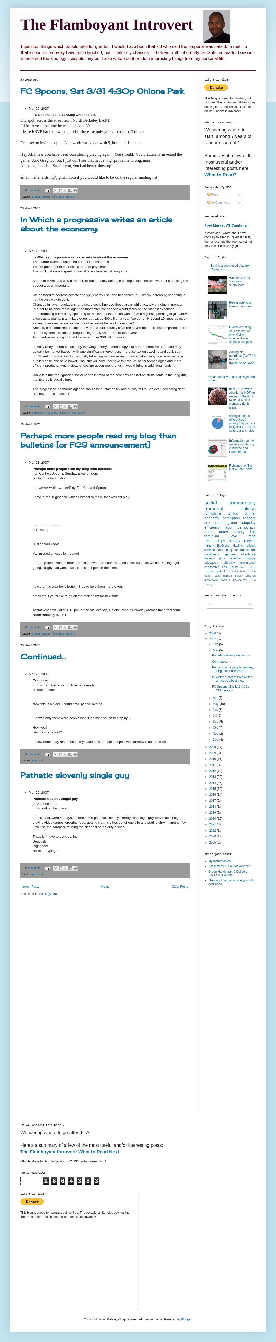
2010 (213, 759)
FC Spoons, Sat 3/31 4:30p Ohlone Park (102, 91)
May (216, 704)
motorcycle (211, 579)
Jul (215, 715)
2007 (213, 639)
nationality (229, 562)
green (232, 523)
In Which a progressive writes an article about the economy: (96, 224)
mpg (252, 536)
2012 (213, 771)
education (211, 562)
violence (235, 558)
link (253, 532)
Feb (216, 644)
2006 (213, 633)
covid (253, 579)
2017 (213, 800)
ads (224, 567)
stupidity (249, 523)
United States (76, 412)
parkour (225, 579)
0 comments (32, 190)
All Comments (218, 202)
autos (223, 532)
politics (63, 412)
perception (231, 518)
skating (208, 584)
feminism (211, 536)
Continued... (43, 656)
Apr (215, 698)
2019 (213, 812)
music (218, 571)
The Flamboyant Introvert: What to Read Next (69, 1151)
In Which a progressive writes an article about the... (232, 678)
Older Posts (180, 886)
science (209, 550)
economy (51, 412)
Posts (213, 194)
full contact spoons (63, 196)
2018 (213, 806)
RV (225, 571)
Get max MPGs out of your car (229, 866)
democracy (247, 527)
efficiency (212, 527)
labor (229, 527)
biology (234, 541)
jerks (222, 558)
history (239, 532)
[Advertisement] (224, 970)
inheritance (248, 554)
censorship (211, 567)
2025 (213, 842)
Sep (216, 721)
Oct (215, 727)
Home (105, 886)
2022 (213, 830)
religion (251, 545)
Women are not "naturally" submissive (239, 281)
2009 (213, 753)
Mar (216, 650)
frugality (250, 558)
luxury (234, 567)
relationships (214, 541)
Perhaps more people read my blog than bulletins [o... (232, 669)
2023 (213, 836)
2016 (213, 794)
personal (37, 760)
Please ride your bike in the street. (240, 304)
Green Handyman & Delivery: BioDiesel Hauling (228, 873)
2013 (213, 777)
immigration (248, 562)
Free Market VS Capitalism (226, 225)
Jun (216, 710)
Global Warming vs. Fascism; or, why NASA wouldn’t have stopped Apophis (240, 334)
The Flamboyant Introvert (106, 24)
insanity (209, 558)
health (209, 545)
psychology (240, 579)
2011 (213, 765)
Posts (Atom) (48, 894)
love (234, 536)
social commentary (230, 502)
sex (207, 523)
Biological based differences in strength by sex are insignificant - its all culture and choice (242, 423)
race (218, 523)
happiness (230, 554)
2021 (213, 824)
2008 (213, 747)
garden (227, 575)
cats (217, 575)
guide (208, 532)
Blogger (186, 1319)
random (249, 518)
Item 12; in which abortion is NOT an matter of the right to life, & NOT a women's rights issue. (242, 398)
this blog (225, 550)
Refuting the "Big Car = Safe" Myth (240, 467)
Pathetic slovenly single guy (74, 775)
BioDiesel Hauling (230, 545)
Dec (216, 739)
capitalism (38, 412)
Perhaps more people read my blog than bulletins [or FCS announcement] (98, 440)
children (251, 575)
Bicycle (250, 541)
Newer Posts (30, 886)
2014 (213, 783)
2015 (213, 789)
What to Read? (220, 174)
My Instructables (219, 861)
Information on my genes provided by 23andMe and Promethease (241, 446)
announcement (41, 196)
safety (239, 575)
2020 (213, 818)
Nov (216, 733)
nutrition (234, 571)
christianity (211, 554)
